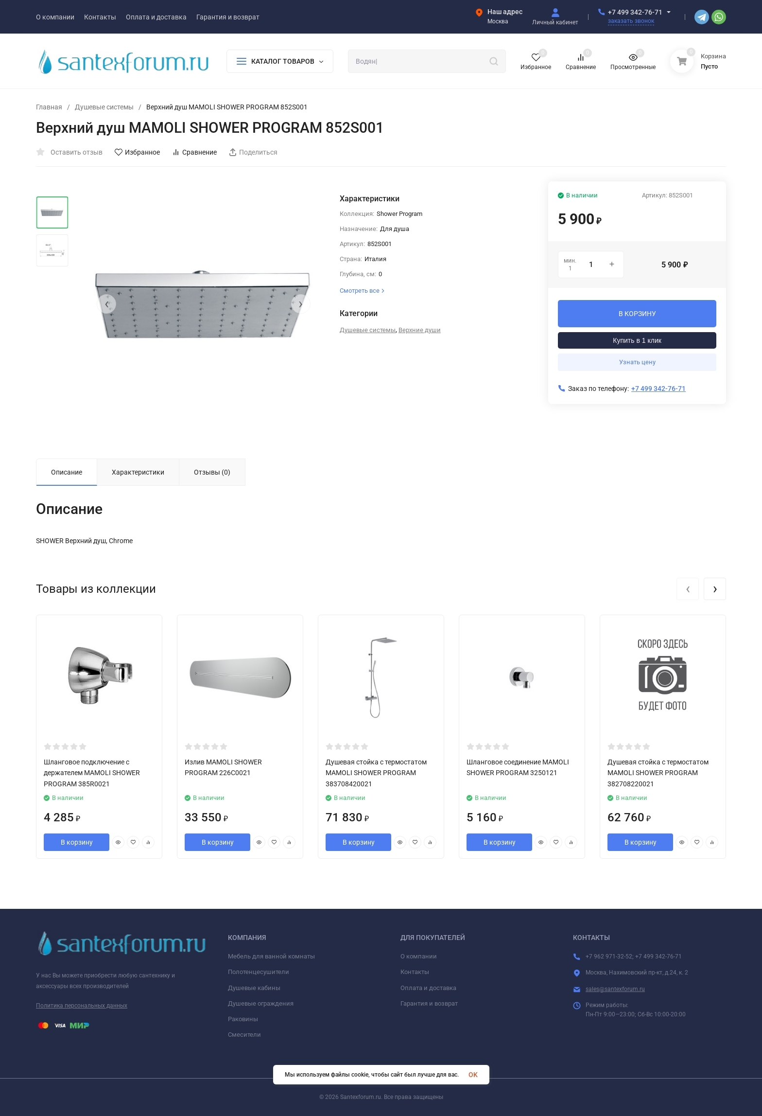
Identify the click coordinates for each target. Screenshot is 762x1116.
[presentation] (106, 304)
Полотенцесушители (258, 971)
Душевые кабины (254, 988)
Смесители (244, 1034)
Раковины (243, 1019)
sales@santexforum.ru (615, 989)
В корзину (77, 842)
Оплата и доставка (428, 988)
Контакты (414, 971)
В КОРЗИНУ (637, 314)
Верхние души (419, 330)
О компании (418, 956)
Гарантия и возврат (429, 1003)
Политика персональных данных (81, 1005)
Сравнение (194, 152)
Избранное (137, 152)
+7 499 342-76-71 (635, 12)
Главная (49, 107)
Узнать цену (637, 362)
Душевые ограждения (261, 1003)
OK (473, 1075)
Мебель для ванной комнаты (271, 956)
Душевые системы (104, 107)
